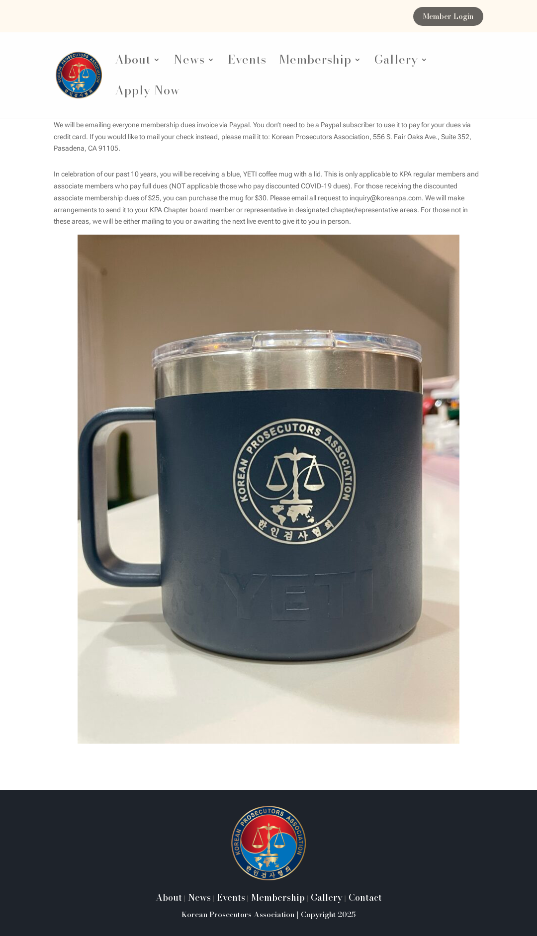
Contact (364, 897)
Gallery (396, 62)
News (189, 62)
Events (247, 62)
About (133, 62)
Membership (315, 62)
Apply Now (147, 93)
